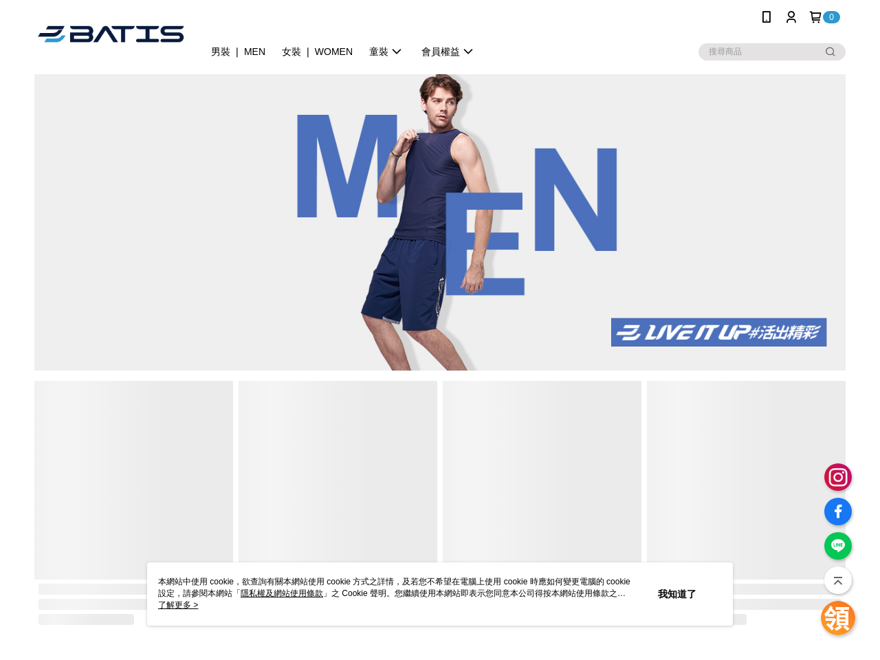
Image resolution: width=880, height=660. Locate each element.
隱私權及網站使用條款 (282, 593)
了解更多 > (178, 605)
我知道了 (677, 594)
